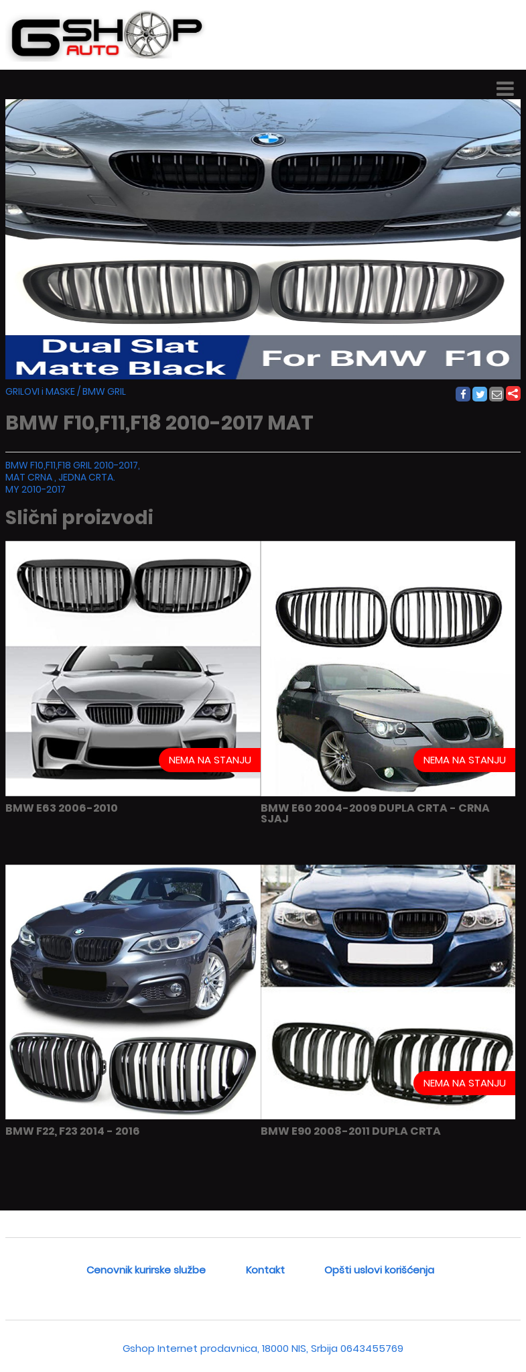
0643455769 (371, 1348)
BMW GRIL (104, 391)
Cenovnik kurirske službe (146, 1270)
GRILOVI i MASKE (40, 391)
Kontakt (265, 1270)
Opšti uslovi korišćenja (379, 1270)
